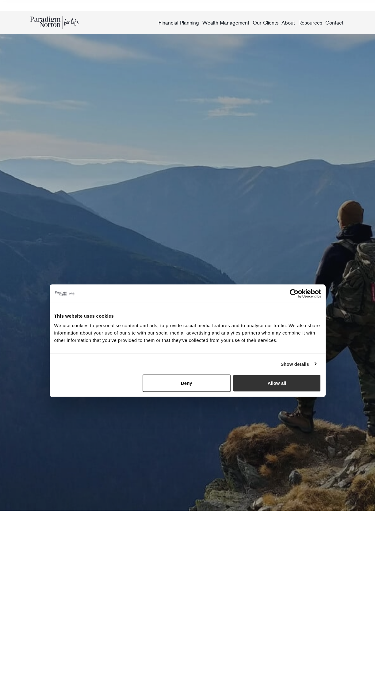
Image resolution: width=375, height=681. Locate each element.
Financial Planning (179, 23)
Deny (186, 383)
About (288, 23)
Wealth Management (225, 23)
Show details (295, 363)
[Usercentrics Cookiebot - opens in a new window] (294, 293)
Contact (334, 23)
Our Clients (265, 23)
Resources (310, 23)
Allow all (277, 383)
